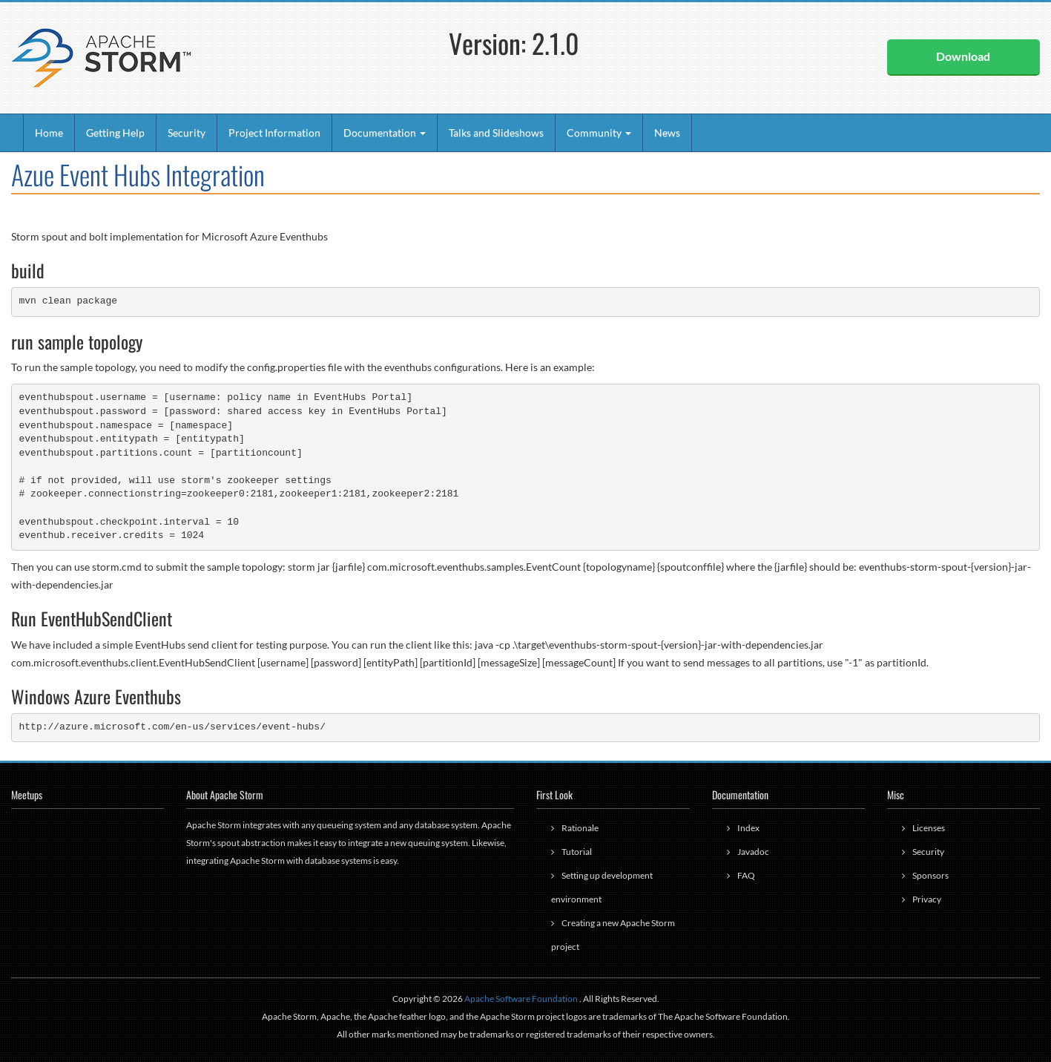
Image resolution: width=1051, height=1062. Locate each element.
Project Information (274, 132)
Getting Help (115, 132)
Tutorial (576, 851)
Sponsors (930, 875)
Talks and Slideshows (496, 132)
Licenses (928, 827)
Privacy (926, 899)
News (667, 132)
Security (186, 132)
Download (963, 56)
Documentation (384, 132)
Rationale (580, 827)
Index (748, 827)
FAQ (746, 875)
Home (49, 132)
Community (599, 132)
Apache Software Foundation (521, 998)
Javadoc (753, 851)
